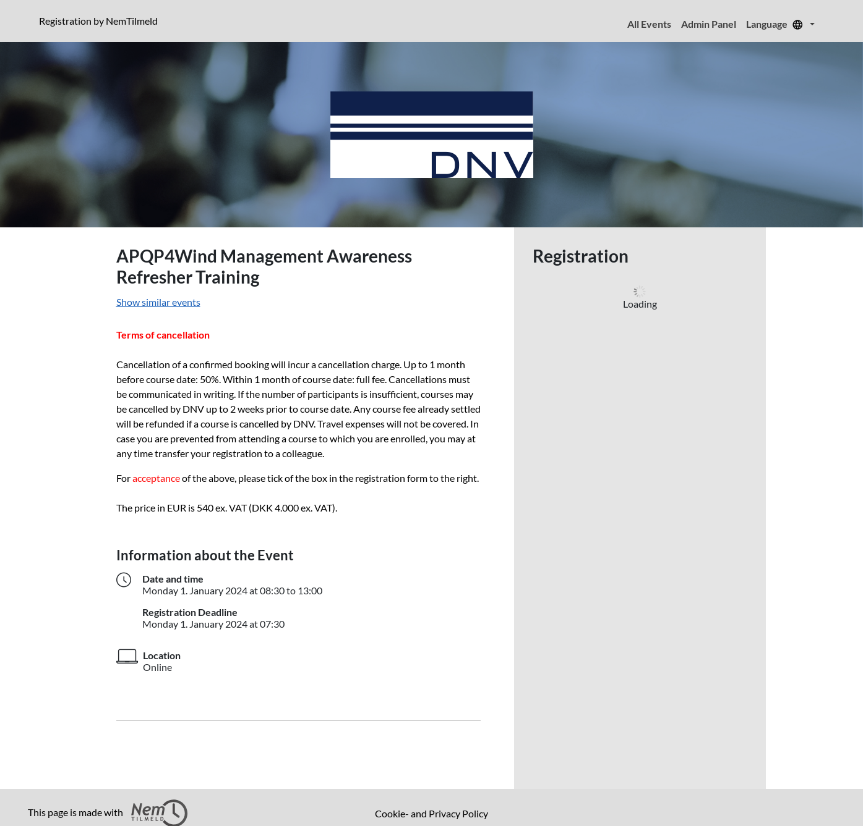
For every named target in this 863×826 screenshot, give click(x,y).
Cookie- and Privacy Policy (431, 813)
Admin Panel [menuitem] (708, 24)
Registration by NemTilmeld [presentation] (98, 21)
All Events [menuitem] (649, 24)
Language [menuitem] (776, 24)
